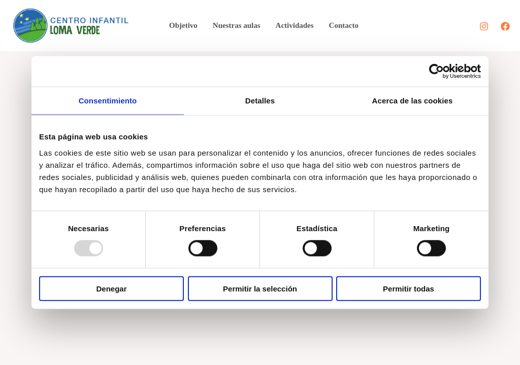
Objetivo (183, 25)
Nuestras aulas (237, 25)
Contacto (344, 25)
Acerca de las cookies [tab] (412, 100)
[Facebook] (505, 26)
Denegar (111, 288)
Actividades (295, 25)
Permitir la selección (260, 288)
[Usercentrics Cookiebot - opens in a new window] (436, 71)
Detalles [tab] (260, 100)
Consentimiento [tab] (108, 100)
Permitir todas (408, 288)
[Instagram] (484, 26)
